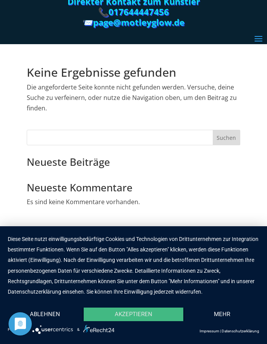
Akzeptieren (133, 314)
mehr (222, 314)
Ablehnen (45, 314)
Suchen (226, 137)
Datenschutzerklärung (240, 331)
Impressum (209, 331)
